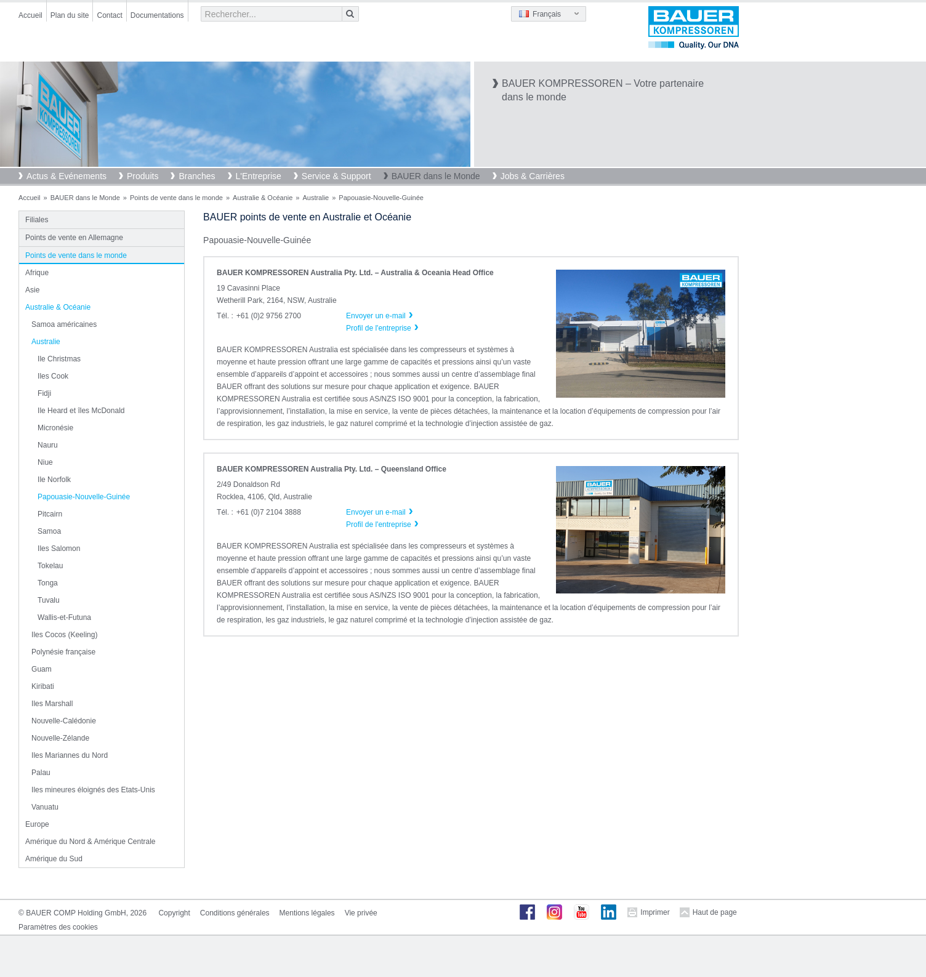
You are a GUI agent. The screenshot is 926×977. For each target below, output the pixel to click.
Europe (37, 824)
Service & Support (336, 176)
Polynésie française (63, 652)
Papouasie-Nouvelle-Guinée (84, 497)
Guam (41, 669)
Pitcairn (50, 514)
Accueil (30, 15)
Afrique (37, 272)
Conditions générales (235, 913)
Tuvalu (49, 600)
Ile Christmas (59, 359)
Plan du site (69, 15)
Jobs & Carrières (533, 176)
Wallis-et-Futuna (64, 617)
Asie (32, 290)
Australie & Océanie (262, 197)
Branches (197, 176)
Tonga (48, 583)
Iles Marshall (52, 703)
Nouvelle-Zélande (60, 738)
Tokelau (50, 565)
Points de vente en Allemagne (74, 237)
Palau (40, 772)
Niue (45, 462)
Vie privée (361, 913)
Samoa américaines (64, 324)
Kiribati (42, 686)
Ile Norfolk (54, 479)
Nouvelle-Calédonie (63, 721)
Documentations (157, 15)
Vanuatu (44, 807)
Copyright (174, 913)
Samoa (49, 531)
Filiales (36, 219)
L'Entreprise (258, 176)
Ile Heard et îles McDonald (81, 410)
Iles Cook (53, 376)
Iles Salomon (59, 548)
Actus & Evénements (66, 176)
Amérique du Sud (54, 858)
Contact (109, 15)
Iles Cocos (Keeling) (64, 634)
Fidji (44, 393)
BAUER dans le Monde (436, 176)
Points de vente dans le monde (176, 197)
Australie (315, 197)
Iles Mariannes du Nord (69, 755)
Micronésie (55, 428)
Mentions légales (307, 913)
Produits (142, 176)
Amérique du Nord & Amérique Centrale (90, 841)
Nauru (48, 445)
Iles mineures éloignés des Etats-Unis (93, 790)
